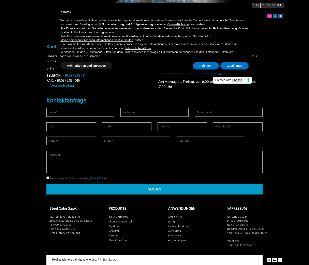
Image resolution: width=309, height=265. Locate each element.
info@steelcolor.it (60, 85)
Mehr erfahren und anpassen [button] (86, 65)
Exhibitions (174, 236)
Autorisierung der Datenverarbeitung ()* (76, 178)
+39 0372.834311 (64, 225)
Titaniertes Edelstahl (121, 222)
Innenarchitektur (178, 226)
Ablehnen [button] (206, 65)
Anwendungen (177, 240)
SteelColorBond (118, 240)
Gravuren (114, 231)
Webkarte (233, 241)
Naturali (113, 236)
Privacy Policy (98, 178)
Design (172, 222)
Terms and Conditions (240, 245)
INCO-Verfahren (118, 217)
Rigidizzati (115, 226)
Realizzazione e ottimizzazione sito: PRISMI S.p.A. (84, 259)
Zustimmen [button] (234, 65)
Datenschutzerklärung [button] (138, 48)
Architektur (175, 217)
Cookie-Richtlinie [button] (178, 24)
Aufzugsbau (175, 231)
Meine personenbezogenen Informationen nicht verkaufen (96, 40)
